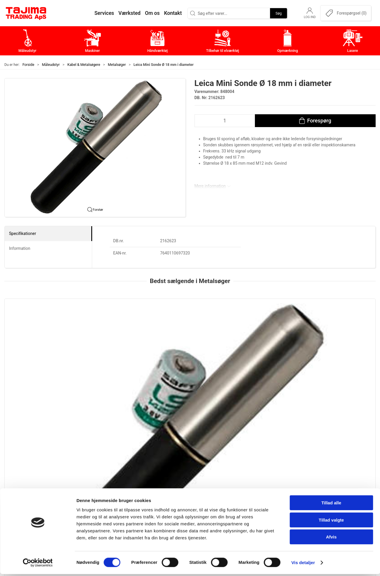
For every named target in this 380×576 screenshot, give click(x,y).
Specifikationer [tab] (22, 233)
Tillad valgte (331, 521)
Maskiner (148, 477)
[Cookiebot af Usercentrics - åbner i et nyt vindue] (37, 564)
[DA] (26, 13)
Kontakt (271, 477)
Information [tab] (19, 248)
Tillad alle (331, 504)
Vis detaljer (303, 564)
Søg (279, 13)
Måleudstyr (51, 65)
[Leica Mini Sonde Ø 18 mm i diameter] (39, 326)
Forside (28, 65)
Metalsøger (117, 65)
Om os (269, 468)
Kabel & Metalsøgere (83, 65)
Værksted (273, 486)
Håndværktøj (152, 486)
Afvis (331, 538)
